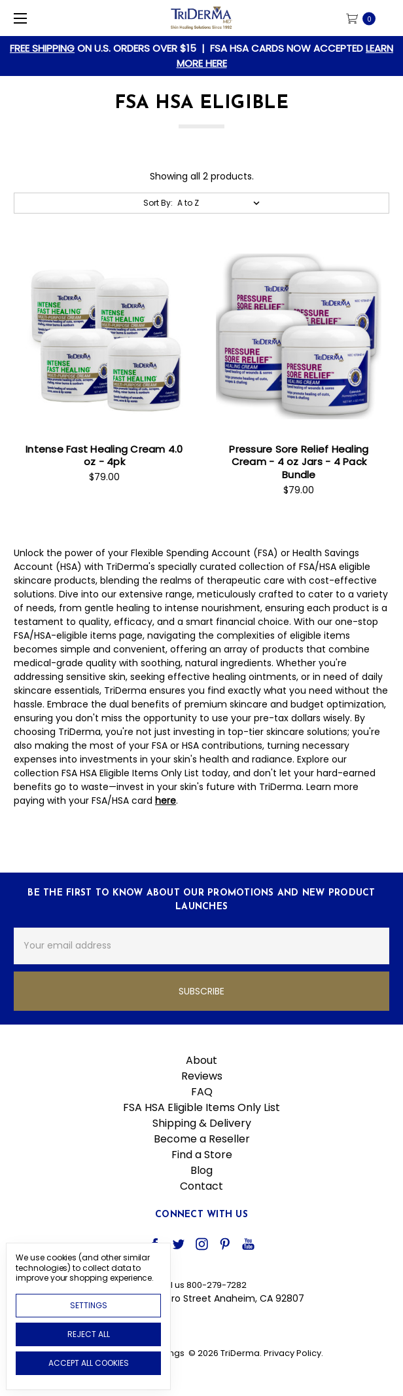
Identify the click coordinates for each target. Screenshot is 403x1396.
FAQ (202, 1091)
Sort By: (158, 202)
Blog (201, 1170)
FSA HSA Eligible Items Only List (201, 1107)
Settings (88, 1305)
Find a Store (201, 1154)
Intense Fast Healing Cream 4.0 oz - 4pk (104, 455)
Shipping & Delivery (201, 1123)
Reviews (201, 1076)
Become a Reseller (202, 1138)
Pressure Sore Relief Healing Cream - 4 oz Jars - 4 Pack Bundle (298, 461)
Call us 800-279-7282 (201, 1285)
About (201, 1060)
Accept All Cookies (88, 1362)
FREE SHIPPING (42, 48)
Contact (201, 1186)
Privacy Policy (292, 1353)
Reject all (88, 1334)
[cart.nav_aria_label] (364, 18)
